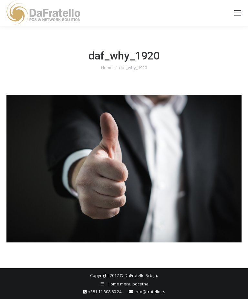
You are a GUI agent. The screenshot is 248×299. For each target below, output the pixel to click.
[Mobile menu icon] (238, 13)
